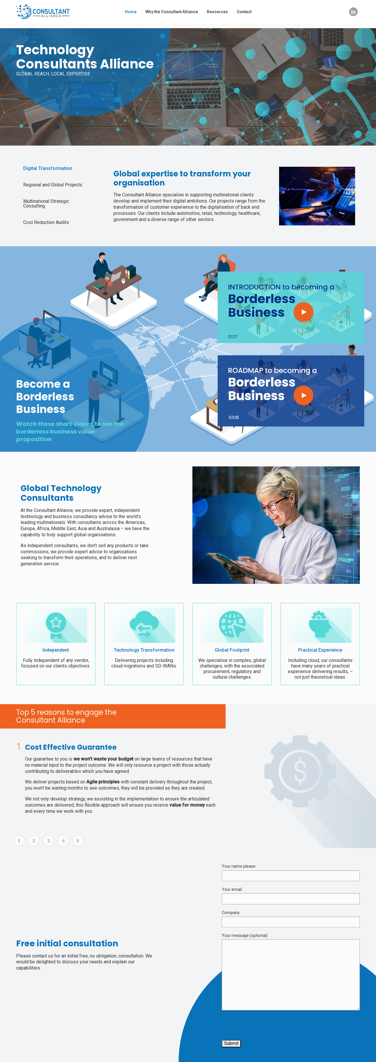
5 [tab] (78, 841)
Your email (291, 895)
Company (291, 919)
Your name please (291, 872)
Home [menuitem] (131, 11)
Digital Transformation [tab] (47, 168)
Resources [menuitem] (217, 11)
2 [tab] (34, 841)
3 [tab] (48, 841)
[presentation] (266, 1026)
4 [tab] (63, 841)
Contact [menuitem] (244, 11)
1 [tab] (19, 841)
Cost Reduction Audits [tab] (46, 222)
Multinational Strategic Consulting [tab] (46, 203)
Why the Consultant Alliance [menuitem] (171, 11)
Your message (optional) (291, 971)
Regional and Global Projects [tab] (52, 185)
